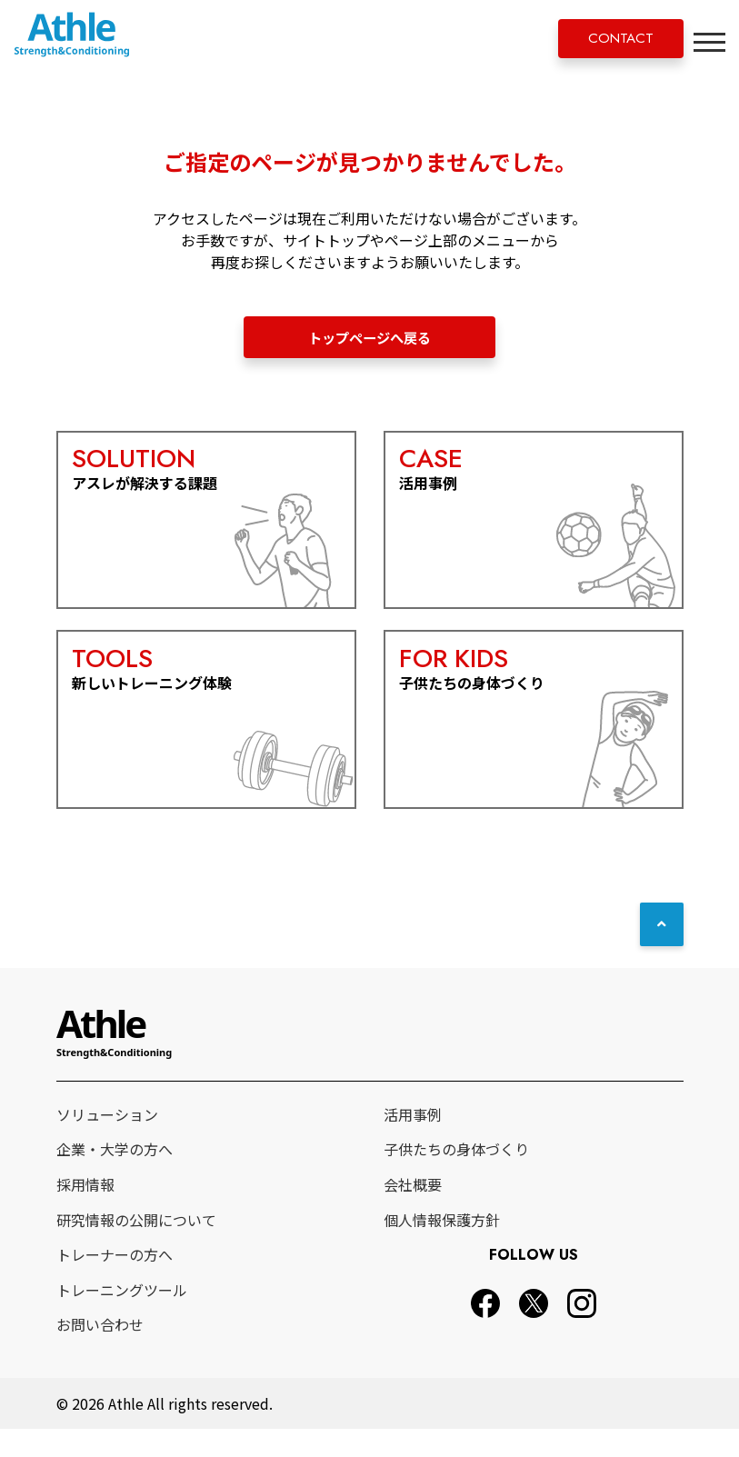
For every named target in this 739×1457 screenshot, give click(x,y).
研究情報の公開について (136, 1248)
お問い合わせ (100, 1353)
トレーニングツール (121, 1318)
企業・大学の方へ (114, 1178)
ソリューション (107, 1142)
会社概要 (413, 1212)
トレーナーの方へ (114, 1282)
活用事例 (413, 1142)
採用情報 (85, 1212)
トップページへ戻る (370, 338)
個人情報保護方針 (442, 1248)
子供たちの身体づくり (456, 1178)
